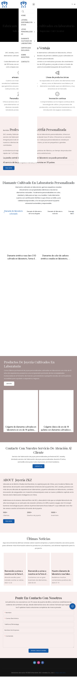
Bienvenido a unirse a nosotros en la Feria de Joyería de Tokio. (14, 573)
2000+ (29, 513)
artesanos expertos (20, 77)
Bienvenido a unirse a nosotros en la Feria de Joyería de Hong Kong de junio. (37, 573)
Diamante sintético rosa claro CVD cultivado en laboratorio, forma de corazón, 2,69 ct (21, 258)
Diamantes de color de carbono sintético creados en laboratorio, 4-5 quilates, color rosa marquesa (55, 258)
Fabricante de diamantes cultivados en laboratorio (38, 26)
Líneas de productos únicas (57, 77)
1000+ (5, 513)
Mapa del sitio (60, 673)
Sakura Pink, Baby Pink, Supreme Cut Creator (38, 31)
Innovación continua (57, 98)
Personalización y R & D (20, 98)
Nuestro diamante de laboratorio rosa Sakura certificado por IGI (61, 573)
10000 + (54, 513)
